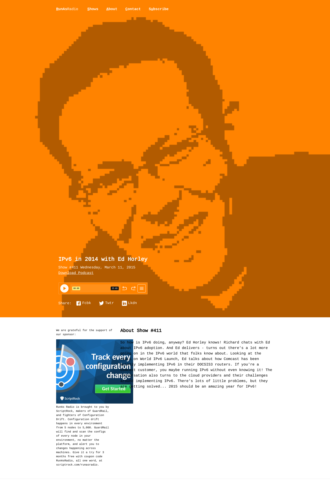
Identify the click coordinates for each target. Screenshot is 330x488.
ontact (133, 9)
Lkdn (132, 303)
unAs (67, 9)
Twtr (109, 303)
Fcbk (86, 303)
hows (92, 9)
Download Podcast (76, 273)
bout (111, 9)
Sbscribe (158, 9)
